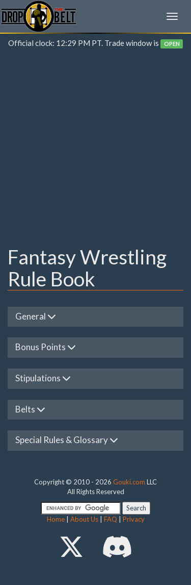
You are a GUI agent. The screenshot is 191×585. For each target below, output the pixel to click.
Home (56, 519)
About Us (84, 519)
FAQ (110, 519)
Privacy (134, 519)
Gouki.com (129, 482)
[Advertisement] (95, 150)
